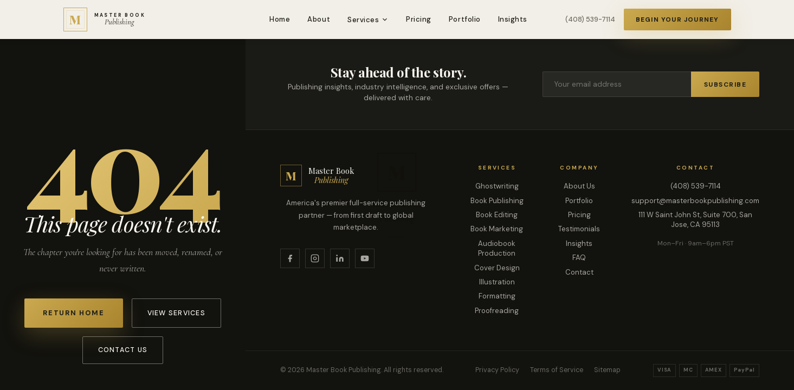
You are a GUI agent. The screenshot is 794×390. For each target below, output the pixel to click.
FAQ (579, 257)
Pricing (418, 19)
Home (279, 19)
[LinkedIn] (340, 258)
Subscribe (725, 84)
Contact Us (122, 350)
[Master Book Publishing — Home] (104, 19)
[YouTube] (365, 258)
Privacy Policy (497, 370)
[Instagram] (315, 258)
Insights (512, 19)
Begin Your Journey (677, 19)
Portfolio (465, 19)
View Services (176, 313)
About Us (579, 186)
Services (368, 19)
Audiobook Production (496, 248)
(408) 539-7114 (590, 19)
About (318, 19)
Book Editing (497, 214)
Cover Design (497, 267)
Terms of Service (556, 370)
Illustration (497, 282)
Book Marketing (496, 228)
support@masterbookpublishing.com (695, 200)
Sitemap (607, 370)
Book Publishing (497, 200)
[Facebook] (290, 258)
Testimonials (579, 228)
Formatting (497, 296)
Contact (579, 272)
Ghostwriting (497, 186)
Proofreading (497, 310)
